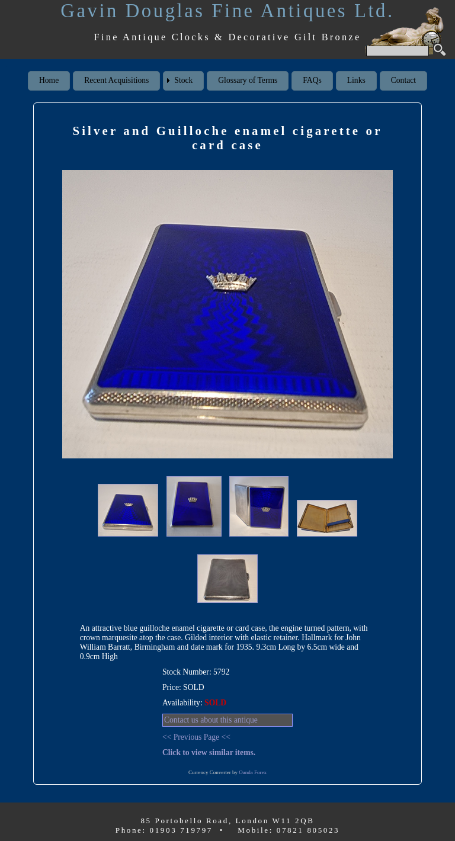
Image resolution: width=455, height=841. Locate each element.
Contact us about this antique (211, 719)
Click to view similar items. (208, 752)
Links (356, 80)
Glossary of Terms (247, 80)
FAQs (312, 80)
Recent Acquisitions (116, 80)
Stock (183, 80)
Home (49, 80)
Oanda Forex (253, 772)
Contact (403, 80)
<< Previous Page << (196, 737)
